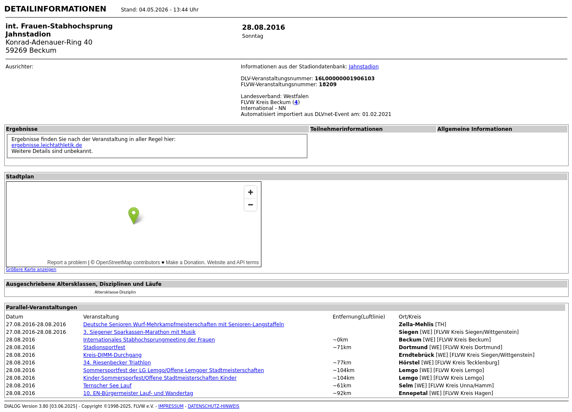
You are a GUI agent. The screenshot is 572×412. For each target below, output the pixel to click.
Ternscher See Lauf (107, 386)
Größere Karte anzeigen (31, 269)
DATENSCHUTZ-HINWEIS (214, 406)
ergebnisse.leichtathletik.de (46, 145)
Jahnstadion (364, 67)
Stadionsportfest (104, 347)
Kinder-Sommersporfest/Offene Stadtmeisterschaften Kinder (159, 378)
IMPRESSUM (171, 406)
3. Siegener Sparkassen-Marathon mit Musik (139, 332)
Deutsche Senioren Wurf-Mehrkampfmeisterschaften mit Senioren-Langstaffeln (183, 324)
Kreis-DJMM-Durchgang (112, 355)
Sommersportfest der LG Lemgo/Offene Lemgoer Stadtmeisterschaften (173, 370)
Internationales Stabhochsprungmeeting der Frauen (149, 340)
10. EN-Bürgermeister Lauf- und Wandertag (138, 393)
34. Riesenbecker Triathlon (117, 363)
